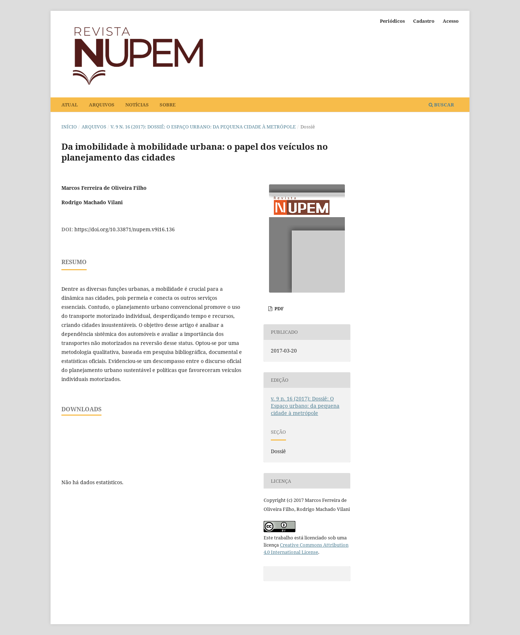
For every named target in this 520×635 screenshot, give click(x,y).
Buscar (441, 104)
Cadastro (423, 21)
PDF (278, 308)
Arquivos (101, 104)
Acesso (451, 21)
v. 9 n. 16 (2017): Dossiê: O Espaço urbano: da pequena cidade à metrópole (203, 126)
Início (69, 126)
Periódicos (392, 21)
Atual (69, 104)
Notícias (137, 104)
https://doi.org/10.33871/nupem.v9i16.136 (124, 229)
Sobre (168, 104)
